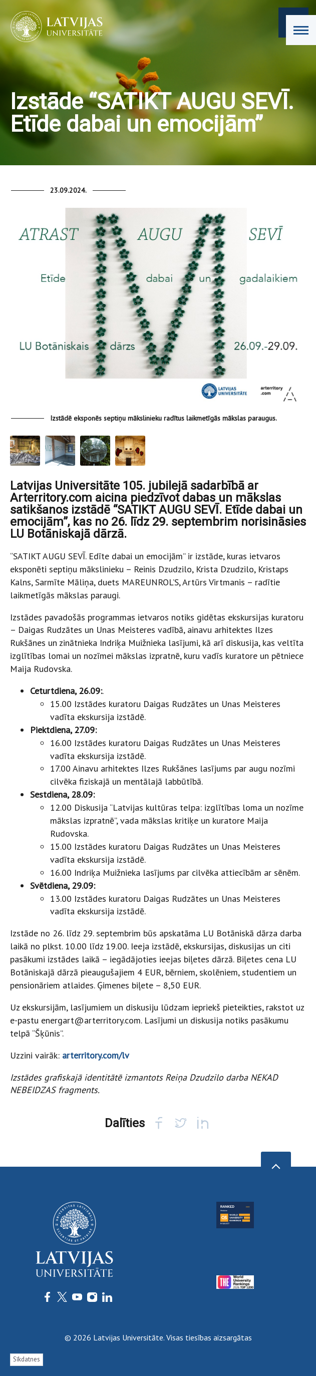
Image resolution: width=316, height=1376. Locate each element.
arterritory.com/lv (95, 1055)
